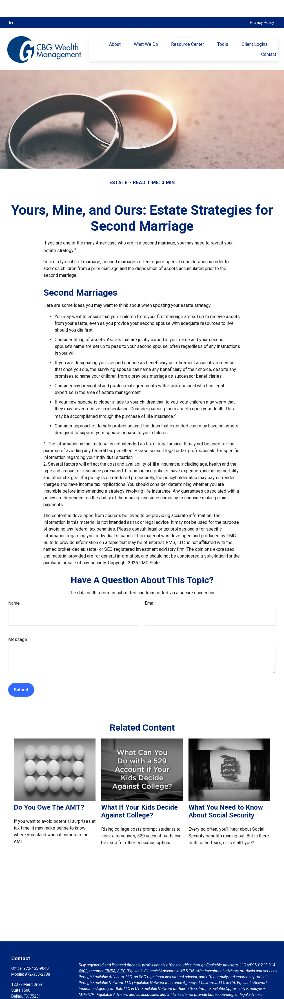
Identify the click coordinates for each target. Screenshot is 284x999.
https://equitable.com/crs (101, 995)
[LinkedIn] (11, 5)
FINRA (110, 954)
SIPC (121, 954)
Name (14, 586)
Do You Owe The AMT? (49, 790)
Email (150, 586)
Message (17, 622)
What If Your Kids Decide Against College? (139, 794)
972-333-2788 (37, 957)
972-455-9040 (36, 951)
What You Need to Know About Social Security (225, 794)
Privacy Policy (262, 5)
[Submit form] (21, 673)
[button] (115, 27)
